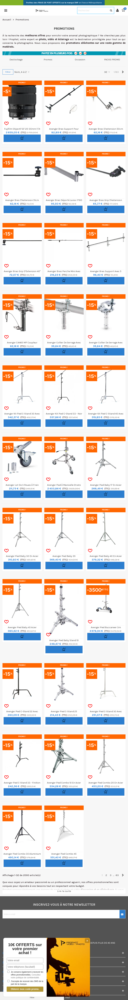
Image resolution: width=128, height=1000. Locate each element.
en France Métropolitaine (64, 2)
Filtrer (7, 72)
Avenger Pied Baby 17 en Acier (106, 485)
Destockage (16, 59)
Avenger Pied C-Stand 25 (64, 711)
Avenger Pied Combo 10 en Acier (64, 782)
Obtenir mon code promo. (25, 989)
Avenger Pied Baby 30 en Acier (22, 556)
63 (117, 875)
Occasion (80, 59)
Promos (48, 59)
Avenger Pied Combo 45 (63, 853)
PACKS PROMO (112, 59)
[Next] (123, 72)
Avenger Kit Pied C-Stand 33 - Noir (64, 413)
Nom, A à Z (22, 71)
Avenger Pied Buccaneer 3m (106, 627)
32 (107, 71)
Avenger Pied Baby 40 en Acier (106, 556)
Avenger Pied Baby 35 (64, 556)
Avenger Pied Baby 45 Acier (22, 627)
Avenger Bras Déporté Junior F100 (64, 200)
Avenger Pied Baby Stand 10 (64, 640)
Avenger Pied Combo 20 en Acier (105, 782)
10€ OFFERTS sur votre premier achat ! (25, 949)
